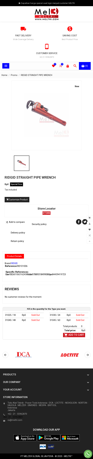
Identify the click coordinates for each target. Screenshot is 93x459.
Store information (15, 397)
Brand (8, 263)
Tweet (85, 221)
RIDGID (14, 263)
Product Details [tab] (14, 256)
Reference (11, 266)
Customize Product (17, 199)
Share (78, 221)
